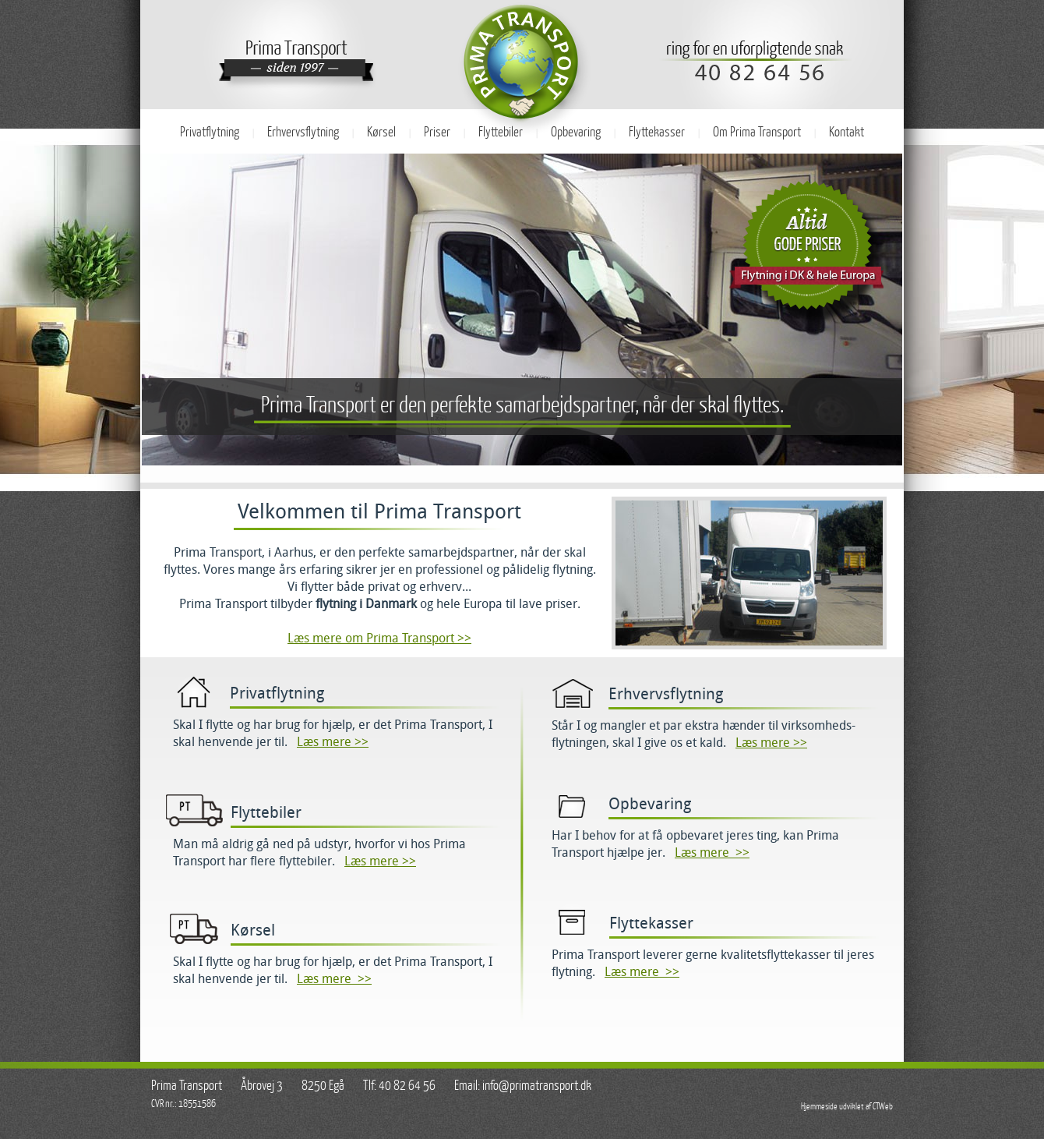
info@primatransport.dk (536, 1085)
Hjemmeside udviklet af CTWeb (847, 1107)
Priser (437, 132)
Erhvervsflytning (303, 132)
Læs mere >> (333, 741)
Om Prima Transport (757, 132)
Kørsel (381, 132)
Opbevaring (576, 132)
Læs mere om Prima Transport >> (379, 638)
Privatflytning (209, 132)
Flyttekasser (657, 132)
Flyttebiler (500, 132)
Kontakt (846, 132)
